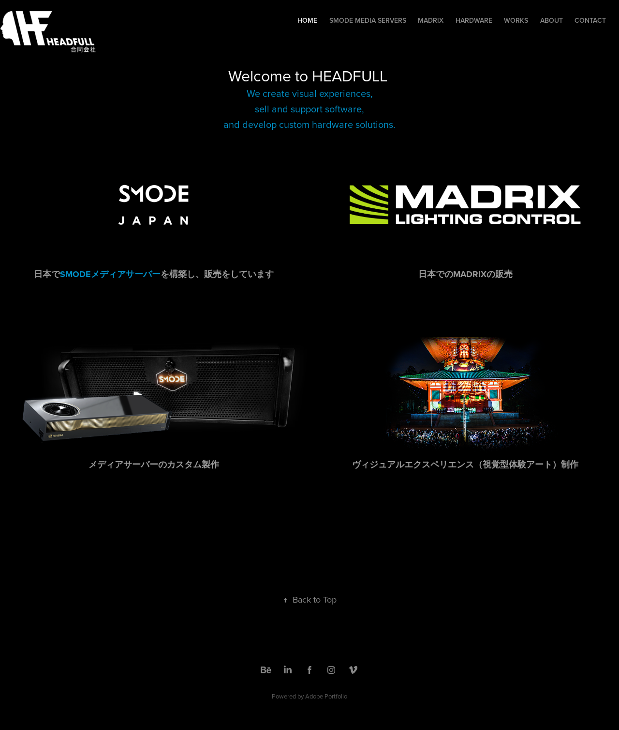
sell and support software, (309, 109)
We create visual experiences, (310, 93)
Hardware (474, 20)
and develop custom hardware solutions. (309, 124)
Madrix (430, 20)
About (551, 20)
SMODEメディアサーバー (110, 274)
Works (516, 20)
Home (307, 20)
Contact (590, 20)
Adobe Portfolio (326, 696)
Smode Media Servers (367, 20)
